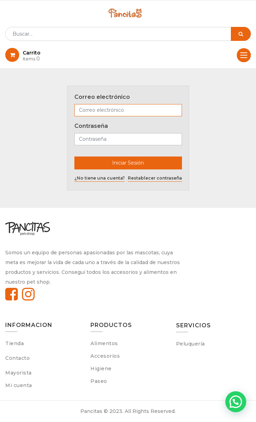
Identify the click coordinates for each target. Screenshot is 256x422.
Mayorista (18, 373)
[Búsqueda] (241, 34)
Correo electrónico (102, 97)
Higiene (101, 368)
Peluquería (190, 344)
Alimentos (104, 343)
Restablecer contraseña (155, 178)
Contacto (17, 358)
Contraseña (91, 126)
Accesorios (105, 356)
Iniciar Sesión (128, 163)
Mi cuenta (18, 385)
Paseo (98, 381)
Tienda (14, 343)
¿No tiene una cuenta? (99, 178)
